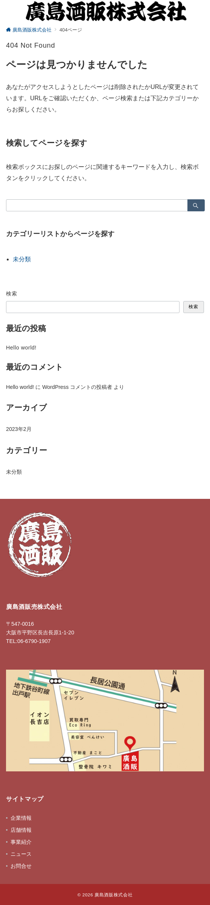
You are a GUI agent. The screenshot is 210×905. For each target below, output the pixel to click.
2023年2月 (19, 429)
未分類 (22, 259)
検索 (12, 294)
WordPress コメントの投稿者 (77, 387)
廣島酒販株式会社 (113, 894)
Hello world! (21, 348)
